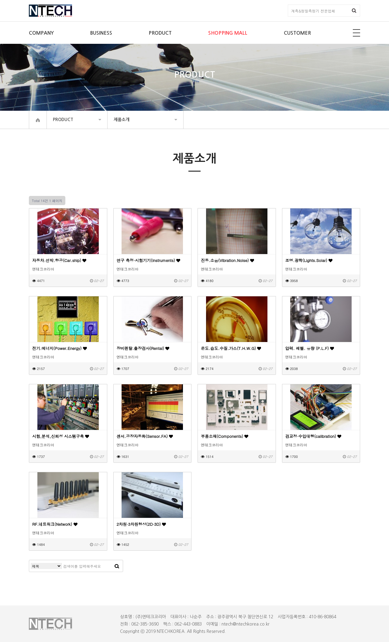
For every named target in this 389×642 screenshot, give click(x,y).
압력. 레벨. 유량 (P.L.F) (309, 348)
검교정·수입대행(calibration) (313, 436)
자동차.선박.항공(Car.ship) (59, 260)
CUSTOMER (297, 33)
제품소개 (121, 119)
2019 (151, 631)
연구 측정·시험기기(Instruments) (149, 260)
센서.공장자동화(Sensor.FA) (145, 436)
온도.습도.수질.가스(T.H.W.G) (231, 348)
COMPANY (41, 33)
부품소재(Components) (224, 436)
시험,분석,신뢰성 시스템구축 (60, 436)
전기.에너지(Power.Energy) (59, 348)
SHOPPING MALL (227, 33)
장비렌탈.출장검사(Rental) (143, 348)
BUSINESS (101, 33)
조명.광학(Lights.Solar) (308, 260)
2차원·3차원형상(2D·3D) (141, 524)
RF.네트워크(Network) (54, 524)
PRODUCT (160, 33)
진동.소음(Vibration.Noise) (227, 260)
